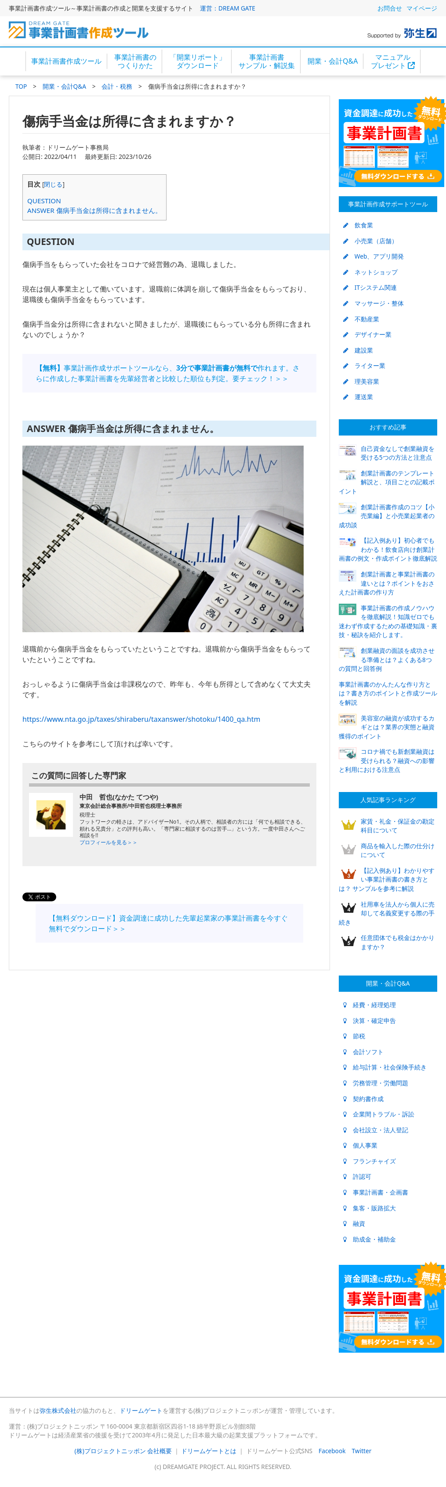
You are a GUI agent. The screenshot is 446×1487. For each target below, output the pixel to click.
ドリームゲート (141, 1410)
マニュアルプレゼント (393, 61)
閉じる (53, 184)
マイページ (421, 8)
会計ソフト (363, 1052)
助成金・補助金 (369, 1239)
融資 (354, 1223)
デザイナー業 (367, 334)
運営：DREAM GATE (227, 8)
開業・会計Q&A (333, 61)
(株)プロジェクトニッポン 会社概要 (123, 1451)
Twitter (362, 1451)
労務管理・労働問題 (375, 1083)
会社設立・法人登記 (375, 1130)
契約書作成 (363, 1099)
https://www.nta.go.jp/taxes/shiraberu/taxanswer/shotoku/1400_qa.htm (141, 719)
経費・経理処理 (369, 1005)
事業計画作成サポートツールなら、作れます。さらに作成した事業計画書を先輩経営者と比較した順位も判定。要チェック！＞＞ (168, 373)
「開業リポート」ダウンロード (198, 61)
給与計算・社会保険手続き (385, 1067)
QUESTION (44, 200)
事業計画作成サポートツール (388, 204)
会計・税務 (117, 86)
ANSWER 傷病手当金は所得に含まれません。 (94, 210)
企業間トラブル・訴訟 (378, 1114)
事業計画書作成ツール (66, 61)
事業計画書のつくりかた (135, 61)
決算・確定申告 (369, 1020)
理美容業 (361, 381)
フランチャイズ (369, 1161)
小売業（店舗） (370, 241)
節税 (354, 1036)
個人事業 (360, 1145)
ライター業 (364, 365)
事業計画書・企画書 (375, 1192)
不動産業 (361, 319)
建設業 (358, 350)
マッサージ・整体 (373, 303)
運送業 (358, 396)
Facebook (332, 1451)
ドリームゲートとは (208, 1451)
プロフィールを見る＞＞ (109, 842)
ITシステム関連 (370, 287)
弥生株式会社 (58, 1410)
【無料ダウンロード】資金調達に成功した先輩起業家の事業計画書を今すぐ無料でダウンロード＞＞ (168, 923)
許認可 (357, 1176)
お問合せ (389, 8)
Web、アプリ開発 (373, 256)
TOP (21, 86)
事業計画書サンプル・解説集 (267, 61)
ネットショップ (370, 272)
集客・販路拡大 (369, 1208)
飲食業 (358, 225)
